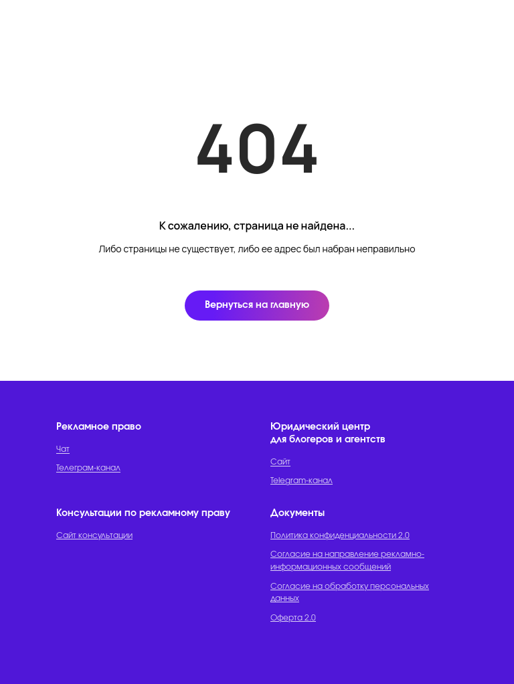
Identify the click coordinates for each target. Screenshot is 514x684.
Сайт (280, 462)
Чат (63, 449)
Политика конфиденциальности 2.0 (340, 535)
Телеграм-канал (88, 468)
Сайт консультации (94, 535)
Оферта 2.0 (293, 618)
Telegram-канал (301, 481)
